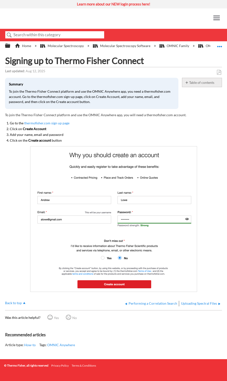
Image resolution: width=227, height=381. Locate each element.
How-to (30, 345)
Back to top (13, 303)
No (74, 318)
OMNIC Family (174, 46)
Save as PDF (219, 72)
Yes (56, 318)
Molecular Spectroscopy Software (122, 46)
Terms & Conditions (84, 365)
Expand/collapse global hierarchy (10, 46)
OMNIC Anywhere (61, 345)
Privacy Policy (60, 365)
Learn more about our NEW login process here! (113, 4)
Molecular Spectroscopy (62, 46)
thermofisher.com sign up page (46, 123)
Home (23, 46)
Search (9, 35)
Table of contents (201, 82)
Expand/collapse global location (219, 44)
